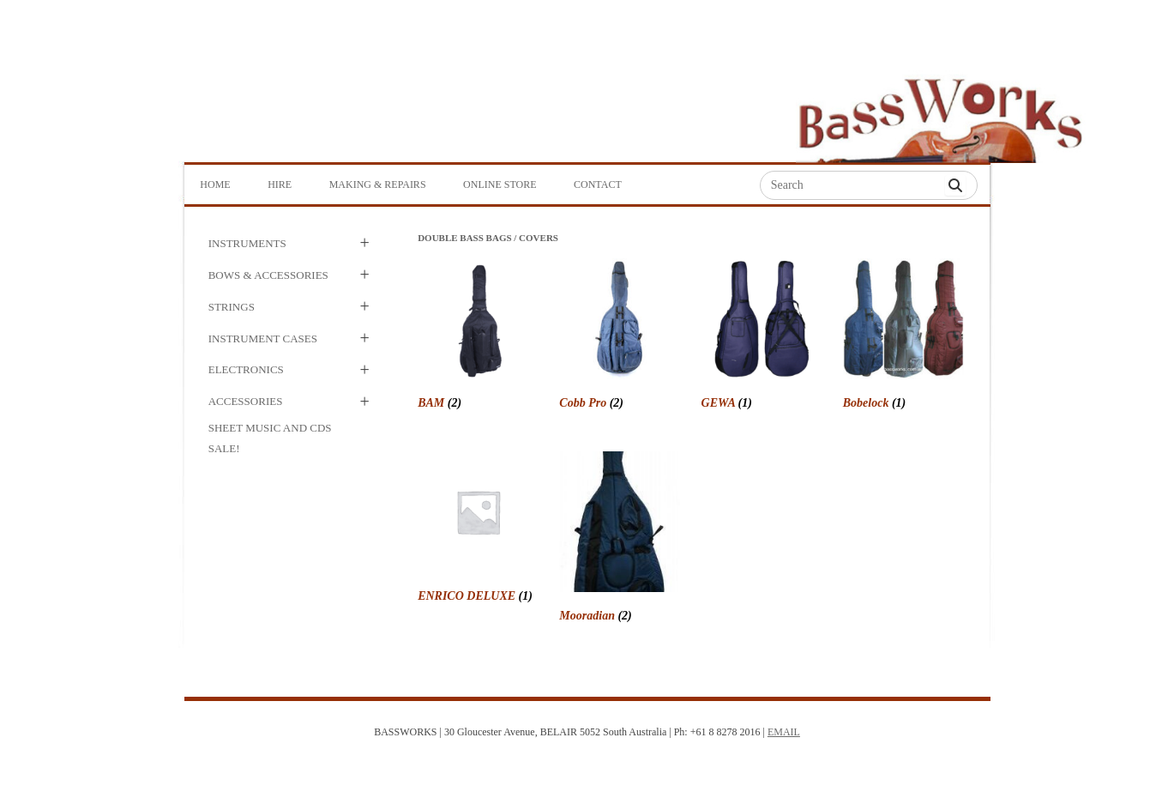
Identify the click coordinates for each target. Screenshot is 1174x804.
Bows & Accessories (268, 275)
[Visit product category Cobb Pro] (619, 336)
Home (215, 184)
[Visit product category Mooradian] (619, 539)
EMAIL (784, 732)
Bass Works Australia (940, 112)
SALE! (224, 448)
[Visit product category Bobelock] (903, 336)
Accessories (245, 401)
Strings (231, 306)
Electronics (246, 369)
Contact (598, 184)
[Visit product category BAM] (478, 336)
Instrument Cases (262, 338)
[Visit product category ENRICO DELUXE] (478, 529)
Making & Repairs (377, 184)
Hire (280, 184)
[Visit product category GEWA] (761, 336)
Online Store (499, 184)
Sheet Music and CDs (270, 427)
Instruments (247, 243)
